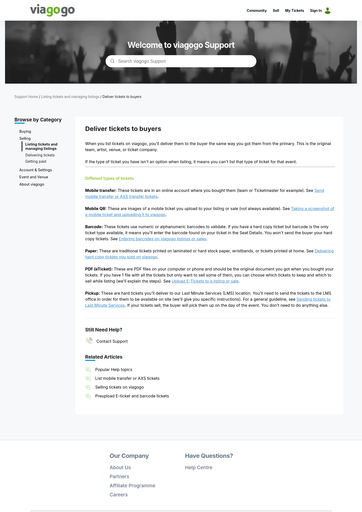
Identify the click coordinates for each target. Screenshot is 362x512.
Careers (119, 495)
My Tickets (294, 10)
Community (257, 10)
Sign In (316, 10)
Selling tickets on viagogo (119, 387)
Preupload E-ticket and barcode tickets (132, 395)
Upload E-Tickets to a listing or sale (205, 281)
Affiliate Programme (132, 486)
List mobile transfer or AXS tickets (127, 378)
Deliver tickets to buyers (122, 97)
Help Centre (198, 467)
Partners (119, 476)
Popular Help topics (113, 369)
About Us (120, 467)
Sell (276, 10)
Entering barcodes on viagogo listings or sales (162, 238)
